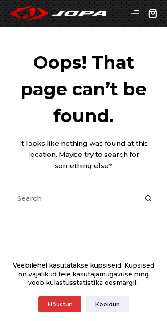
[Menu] (135, 13)
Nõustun (60, 304)
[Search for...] (74, 198)
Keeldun (107, 304)
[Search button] (148, 198)
